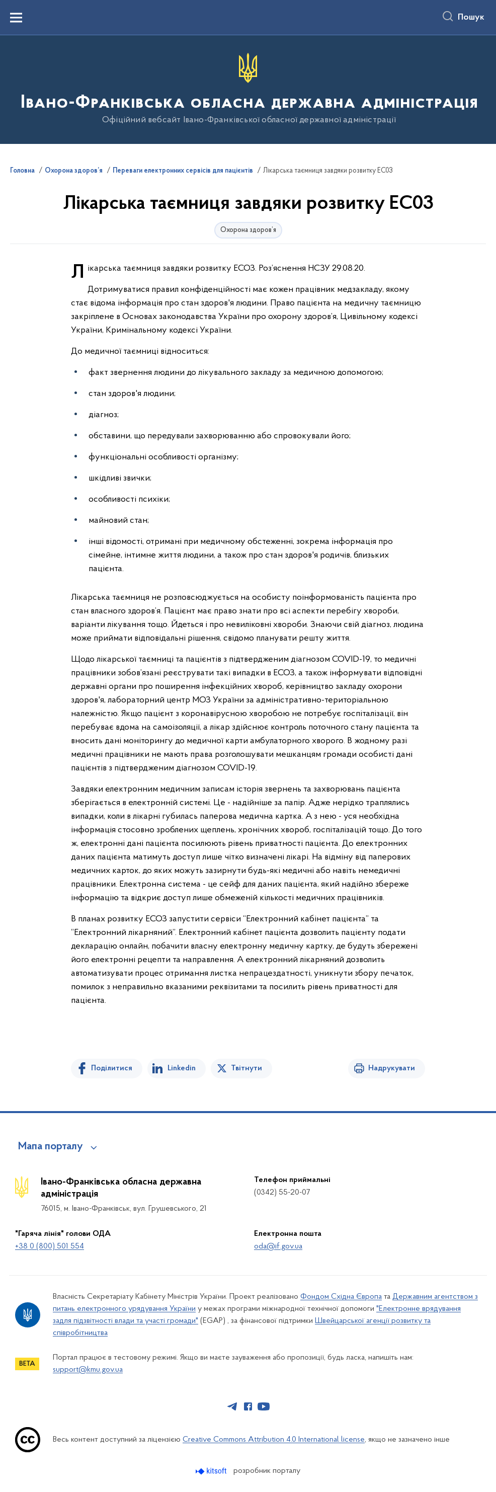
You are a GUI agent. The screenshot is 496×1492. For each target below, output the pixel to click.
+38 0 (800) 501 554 (49, 1246)
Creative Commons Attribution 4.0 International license (274, 1440)
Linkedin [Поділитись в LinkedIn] (182, 1068)
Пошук (471, 17)
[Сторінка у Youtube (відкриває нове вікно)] (264, 1406)
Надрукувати (391, 1068)
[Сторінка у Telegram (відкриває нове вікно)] (232, 1406)
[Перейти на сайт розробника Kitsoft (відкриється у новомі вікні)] (212, 1471)
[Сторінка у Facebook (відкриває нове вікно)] (248, 1406)
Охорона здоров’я (74, 171)
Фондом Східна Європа (341, 1297)
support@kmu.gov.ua (88, 1370)
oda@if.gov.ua (278, 1246)
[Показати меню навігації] (16, 18)
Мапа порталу (50, 1146)
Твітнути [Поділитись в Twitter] (246, 1068)
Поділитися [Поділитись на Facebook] (111, 1068)
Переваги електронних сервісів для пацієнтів (183, 171)
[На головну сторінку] (248, 89)
